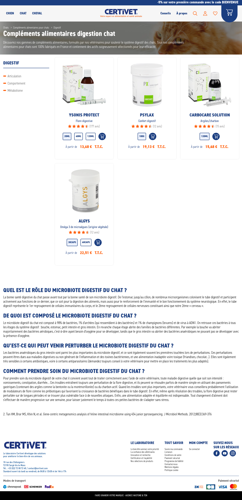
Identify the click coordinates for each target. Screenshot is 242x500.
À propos (181, 13)
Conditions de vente (173, 455)
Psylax (147, 115)
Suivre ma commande (174, 449)
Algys (84, 221)
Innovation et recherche (140, 455)
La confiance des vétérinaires (143, 452)
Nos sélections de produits (142, 461)
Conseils (165, 13)
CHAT (23, 13)
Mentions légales (172, 467)
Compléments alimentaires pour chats (31, 27)
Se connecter (194, 449)
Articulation (14, 76)
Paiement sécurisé (172, 458)
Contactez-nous (171, 464)
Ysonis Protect (84, 115)
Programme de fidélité (174, 461)
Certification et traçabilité (141, 458)
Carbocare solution (209, 115)
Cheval (37, 13)
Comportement (16, 83)
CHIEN (10, 13)
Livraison (168, 452)
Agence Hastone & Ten (136, 495)
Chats (6, 27)
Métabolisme (15, 90)
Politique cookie (171, 470)
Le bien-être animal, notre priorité (145, 449)
